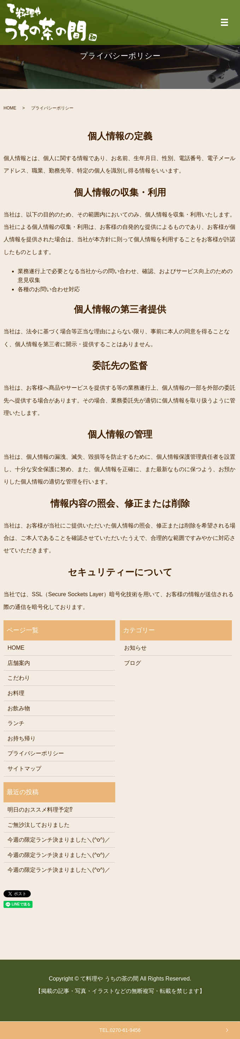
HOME (10, 108)
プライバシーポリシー (35, 753)
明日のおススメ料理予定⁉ (39, 810)
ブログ (132, 663)
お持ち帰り (21, 738)
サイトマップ (24, 769)
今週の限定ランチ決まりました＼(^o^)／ (58, 840)
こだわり (18, 678)
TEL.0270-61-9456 (120, 1030)
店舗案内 (18, 663)
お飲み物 (18, 708)
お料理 (15, 693)
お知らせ (135, 648)
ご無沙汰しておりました (38, 825)
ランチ (15, 723)
